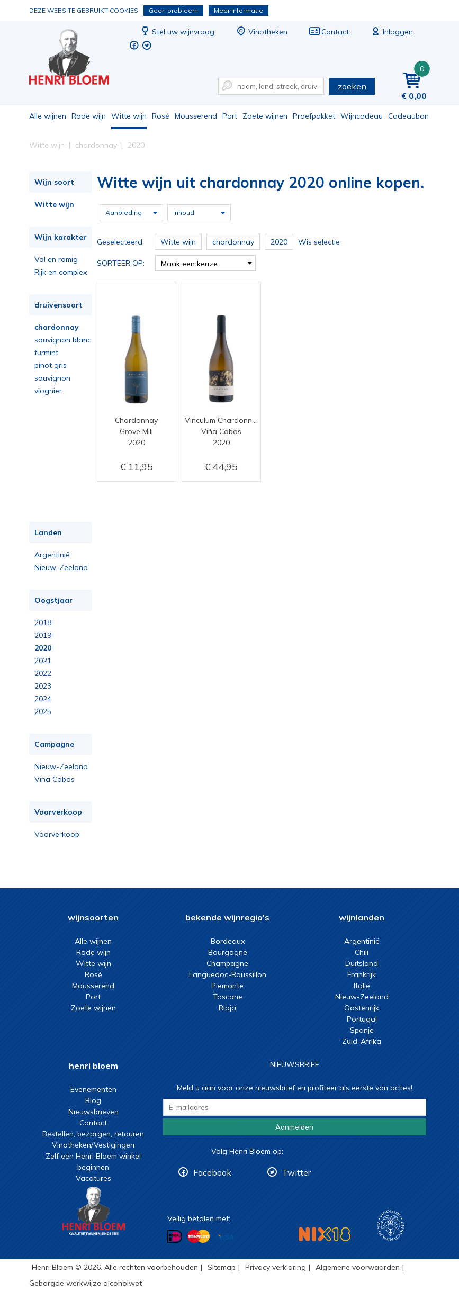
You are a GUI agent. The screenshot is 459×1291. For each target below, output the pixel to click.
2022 (42, 673)
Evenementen (93, 1089)
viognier (48, 390)
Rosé (160, 116)
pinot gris (50, 365)
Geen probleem (173, 10)
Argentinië (52, 554)
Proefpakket (314, 116)
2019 (42, 635)
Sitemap (222, 1267)
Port (229, 116)
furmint (46, 352)
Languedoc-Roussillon (227, 974)
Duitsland (361, 963)
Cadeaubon (408, 116)
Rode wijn (88, 116)
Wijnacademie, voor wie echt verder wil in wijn (390, 1225)
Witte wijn (129, 116)
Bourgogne (227, 952)
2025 (42, 711)
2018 (42, 622)
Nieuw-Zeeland (61, 567)
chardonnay (56, 327)
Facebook (212, 1172)
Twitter (296, 1172)
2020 (42, 648)
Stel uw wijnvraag (176, 32)
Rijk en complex (60, 272)
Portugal (362, 1019)
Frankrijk (361, 974)
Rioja (227, 1008)
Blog (93, 1100)
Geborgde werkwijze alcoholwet (85, 1283)
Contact (329, 32)
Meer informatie (238, 10)
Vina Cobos (54, 779)
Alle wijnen (47, 116)
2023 (42, 686)
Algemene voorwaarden (358, 1267)
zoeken (352, 86)
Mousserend (196, 116)
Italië (362, 985)
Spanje (362, 1030)
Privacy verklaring (275, 1267)
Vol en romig (56, 259)
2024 (42, 698)
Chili (361, 952)
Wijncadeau (361, 116)
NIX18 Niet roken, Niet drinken (324, 1234)
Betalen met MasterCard (198, 1236)
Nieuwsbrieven (93, 1111)
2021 (42, 660)
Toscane (227, 996)
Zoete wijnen (264, 116)
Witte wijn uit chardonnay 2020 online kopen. (76, 58)
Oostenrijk (361, 1008)
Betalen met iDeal (174, 1236)
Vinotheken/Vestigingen (93, 1145)
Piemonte (227, 985)
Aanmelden (294, 1127)
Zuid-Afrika (361, 1041)
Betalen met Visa (225, 1237)
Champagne (227, 963)
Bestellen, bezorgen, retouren (93, 1134)
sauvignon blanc (62, 340)
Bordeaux (228, 941)
